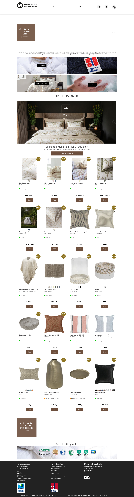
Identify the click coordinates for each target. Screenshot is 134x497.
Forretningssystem (73, 495)
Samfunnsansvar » (22, 480)
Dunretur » (87, 472)
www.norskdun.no (56, 478)
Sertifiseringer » (88, 470)
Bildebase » (20, 473)
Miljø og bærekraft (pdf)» (24, 478)
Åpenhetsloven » (21, 477)
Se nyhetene (27, 36)
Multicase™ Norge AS (101, 495)
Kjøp (29, 200)
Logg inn (106, 7)
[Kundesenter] (99, 7)
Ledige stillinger (55, 473)
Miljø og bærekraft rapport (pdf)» (93, 466)
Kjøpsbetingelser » (22, 475)
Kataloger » (20, 472)
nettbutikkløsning (85, 495)
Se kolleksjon (27, 431)
